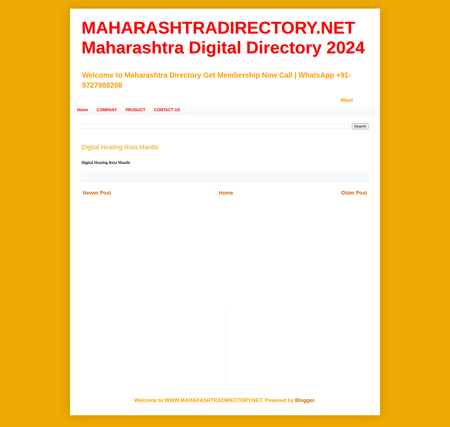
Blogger (304, 400)
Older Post (354, 193)
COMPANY (107, 109)
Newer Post (97, 193)
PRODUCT (135, 109)
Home (82, 109)
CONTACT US (167, 109)
